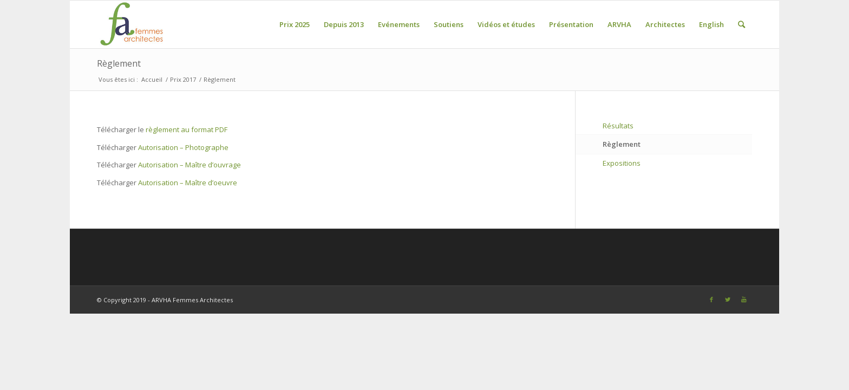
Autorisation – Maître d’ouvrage (189, 165)
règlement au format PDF (186, 129)
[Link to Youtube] (744, 299)
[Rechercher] (741, 24)
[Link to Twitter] (728, 299)
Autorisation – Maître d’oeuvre (187, 182)
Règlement (119, 63)
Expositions (622, 163)
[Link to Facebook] (711, 299)
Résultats (618, 126)
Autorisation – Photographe (183, 147)
